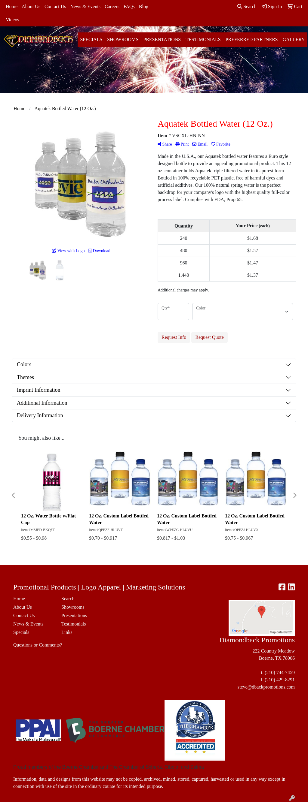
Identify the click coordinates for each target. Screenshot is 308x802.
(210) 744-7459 (280, 672)
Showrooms (122, 39)
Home (11, 6)
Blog (143, 6)
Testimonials (203, 39)
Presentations (162, 39)
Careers (112, 6)
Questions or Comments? (37, 644)
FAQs (129, 6)
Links (66, 632)
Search (247, 6)
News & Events (85, 6)
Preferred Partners (252, 39)
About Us (31, 6)
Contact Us (55, 6)
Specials (91, 39)
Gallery (294, 39)
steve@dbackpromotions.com (266, 686)
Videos (12, 19)
